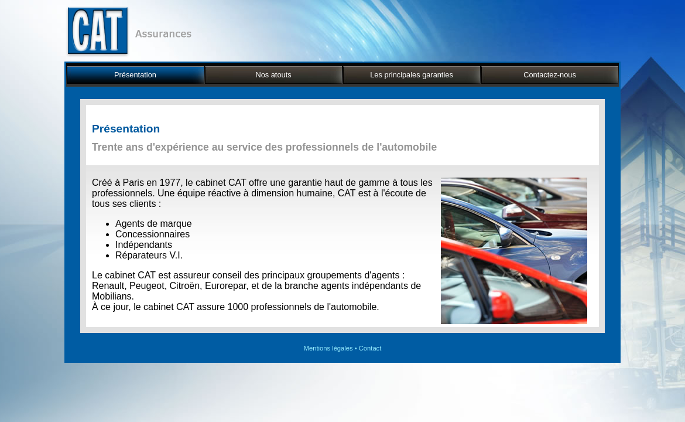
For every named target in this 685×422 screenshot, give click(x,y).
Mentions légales (328, 348)
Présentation (135, 74)
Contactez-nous (549, 74)
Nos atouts (273, 74)
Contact (370, 348)
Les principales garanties (411, 74)
